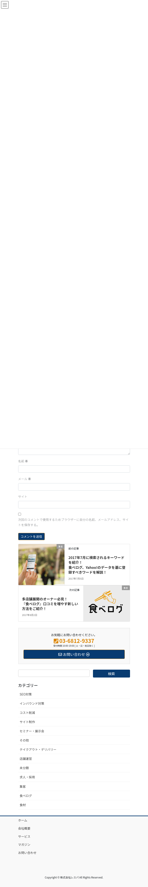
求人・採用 (27, 777)
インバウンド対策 (32, 703)
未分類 (24, 768)
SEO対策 (26, 694)
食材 (23, 805)
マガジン (24, 844)
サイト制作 (27, 722)
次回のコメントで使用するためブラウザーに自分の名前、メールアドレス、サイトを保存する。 (73, 522)
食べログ (26, 795)
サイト (22, 496)
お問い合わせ (27, 852)
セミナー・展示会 (32, 731)
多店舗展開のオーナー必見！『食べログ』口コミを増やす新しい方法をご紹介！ (50, 603)
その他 (24, 740)
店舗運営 (26, 758)
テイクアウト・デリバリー (38, 749)
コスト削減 (27, 712)
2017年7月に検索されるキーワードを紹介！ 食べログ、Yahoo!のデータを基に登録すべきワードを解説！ (96, 565)
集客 (23, 786)
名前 (23, 461)
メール (24, 479)
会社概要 (24, 828)
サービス (24, 836)
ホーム (22, 820)
